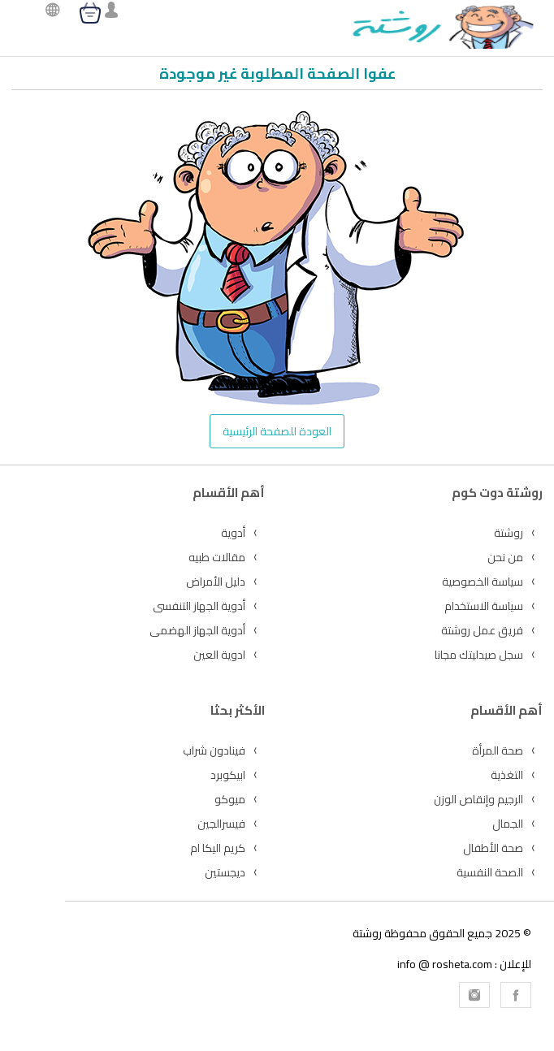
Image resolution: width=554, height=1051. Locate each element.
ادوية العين (219, 654)
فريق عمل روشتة (482, 630)
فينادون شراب (214, 750)
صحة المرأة (497, 750)
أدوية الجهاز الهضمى (197, 630)
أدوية (233, 532)
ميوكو (229, 799)
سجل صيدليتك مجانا (479, 654)
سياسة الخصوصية (482, 581)
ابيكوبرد (227, 774)
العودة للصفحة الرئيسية (277, 431)
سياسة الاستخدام (483, 605)
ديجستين (225, 872)
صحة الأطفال (493, 848)
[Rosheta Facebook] (515, 995)
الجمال (507, 823)
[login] (111, 11)
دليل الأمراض (215, 581)
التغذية (507, 774)
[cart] (90, 13)
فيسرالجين (221, 823)
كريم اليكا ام (217, 848)
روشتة (508, 532)
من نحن (505, 557)
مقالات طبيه (216, 557)
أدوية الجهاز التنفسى (199, 605)
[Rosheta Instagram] (474, 995)
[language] (49, 11)
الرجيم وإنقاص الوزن (478, 799)
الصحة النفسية (490, 872)
